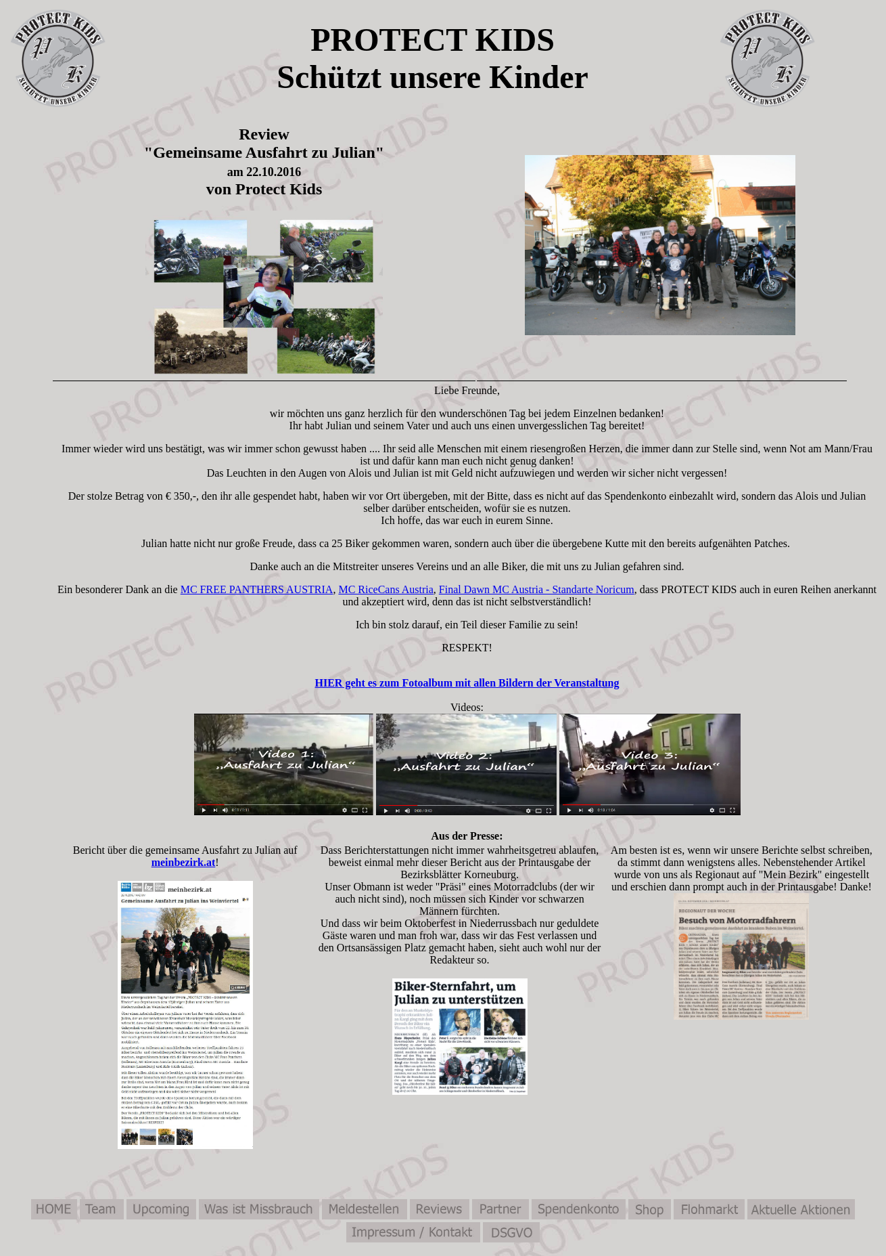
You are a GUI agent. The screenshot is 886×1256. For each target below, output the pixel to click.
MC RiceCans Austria (385, 589)
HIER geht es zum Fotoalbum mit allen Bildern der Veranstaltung (467, 683)
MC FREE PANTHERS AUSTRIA (257, 589)
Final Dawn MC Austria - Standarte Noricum (536, 589)
